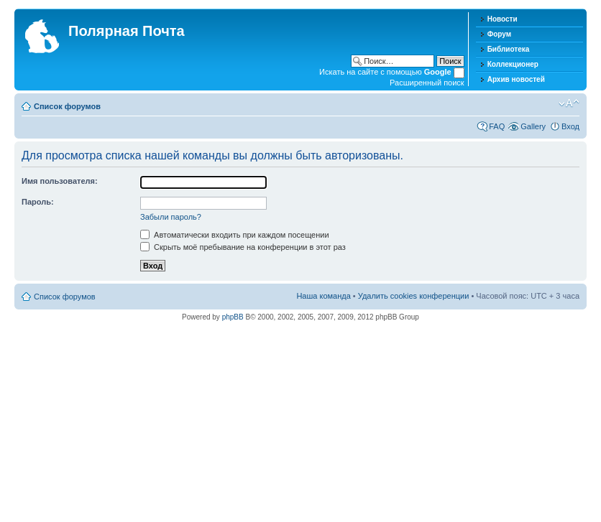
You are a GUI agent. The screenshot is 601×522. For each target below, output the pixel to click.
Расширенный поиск (427, 82)
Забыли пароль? (170, 217)
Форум (499, 34)
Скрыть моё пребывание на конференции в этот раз (243, 247)
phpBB (233, 317)
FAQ (497, 126)
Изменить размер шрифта (569, 103)
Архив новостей (516, 79)
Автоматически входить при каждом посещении (234, 234)
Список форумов (67, 106)
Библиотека (508, 49)
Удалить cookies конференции (413, 296)
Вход (570, 126)
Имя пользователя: (60, 181)
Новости (502, 19)
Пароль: (38, 201)
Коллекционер (512, 64)
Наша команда (323, 296)
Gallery (533, 126)
